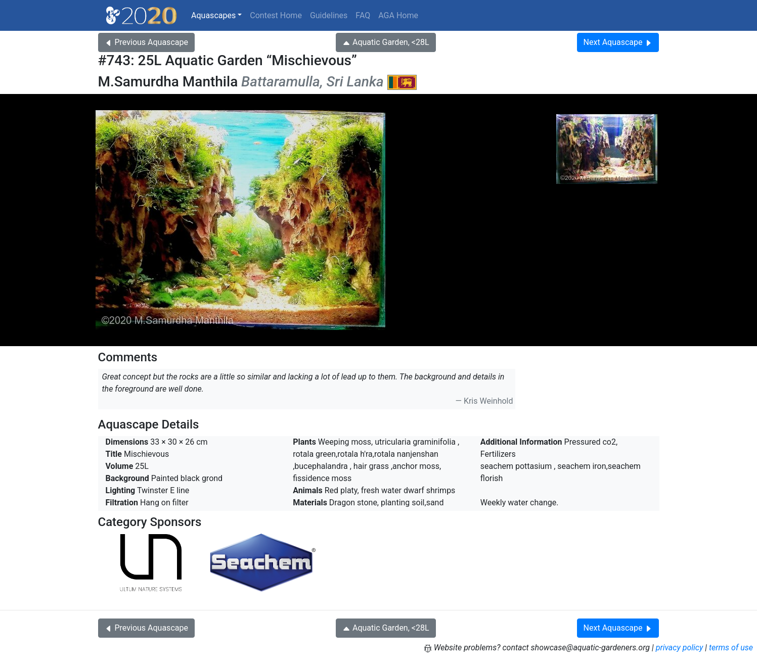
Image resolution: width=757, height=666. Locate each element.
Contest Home (276, 15)
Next (618, 42)
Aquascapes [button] (213, 15)
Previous (146, 42)
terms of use (731, 647)
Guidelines (328, 15)
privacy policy (679, 647)
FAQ (362, 15)
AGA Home (398, 15)
